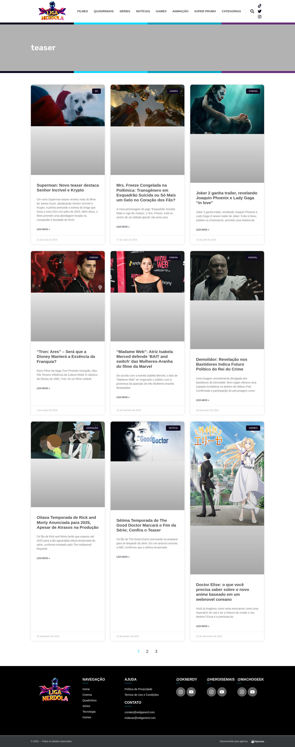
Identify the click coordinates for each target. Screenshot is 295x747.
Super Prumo (205, 11)
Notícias (143, 11)
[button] (252, 11)
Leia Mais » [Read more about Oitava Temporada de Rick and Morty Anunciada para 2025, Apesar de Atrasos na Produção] (43, 558)
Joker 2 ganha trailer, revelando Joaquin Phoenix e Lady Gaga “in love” (226, 198)
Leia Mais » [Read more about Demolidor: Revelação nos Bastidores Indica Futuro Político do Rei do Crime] (202, 400)
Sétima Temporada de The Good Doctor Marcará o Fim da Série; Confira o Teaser (146, 525)
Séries (125, 11)
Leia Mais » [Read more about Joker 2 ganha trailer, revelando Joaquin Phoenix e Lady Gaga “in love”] (202, 229)
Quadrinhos (104, 11)
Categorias (231, 11)
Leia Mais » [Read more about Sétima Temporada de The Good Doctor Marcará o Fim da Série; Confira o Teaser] (123, 557)
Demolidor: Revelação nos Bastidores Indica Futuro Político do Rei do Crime (221, 364)
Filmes (82, 11)
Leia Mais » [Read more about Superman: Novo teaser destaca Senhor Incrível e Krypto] (43, 229)
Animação (180, 11)
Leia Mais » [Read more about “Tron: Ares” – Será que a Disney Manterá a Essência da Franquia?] (43, 388)
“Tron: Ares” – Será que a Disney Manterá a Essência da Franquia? (66, 356)
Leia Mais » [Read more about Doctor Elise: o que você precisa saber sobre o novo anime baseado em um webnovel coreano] (202, 626)
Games (161, 11)
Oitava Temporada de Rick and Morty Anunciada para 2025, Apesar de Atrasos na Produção (68, 522)
